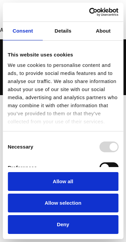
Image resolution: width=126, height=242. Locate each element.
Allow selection (63, 203)
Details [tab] (63, 31)
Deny (63, 224)
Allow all (63, 181)
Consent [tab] (22, 31)
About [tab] (103, 31)
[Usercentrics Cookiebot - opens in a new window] (89, 12)
